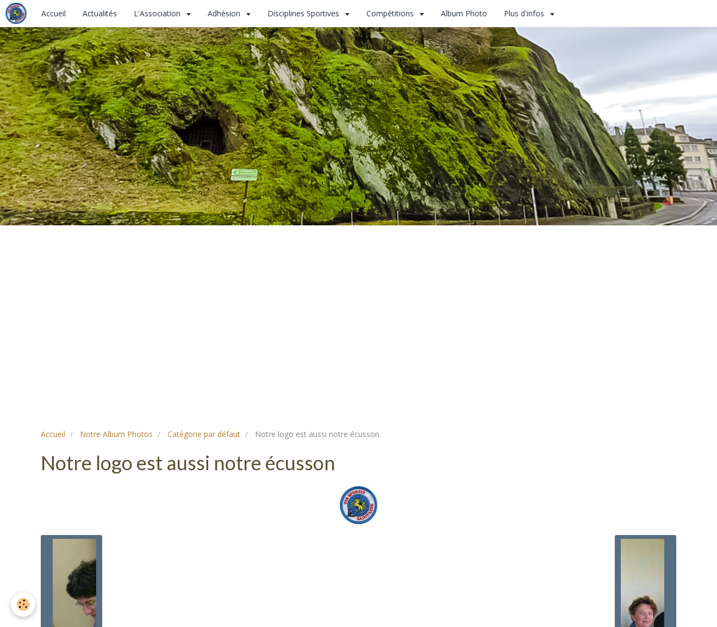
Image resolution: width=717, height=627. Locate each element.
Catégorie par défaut (203, 434)
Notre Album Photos (116, 434)
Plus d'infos (525, 13)
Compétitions (391, 13)
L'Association (158, 13)
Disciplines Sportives (304, 13)
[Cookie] (23, 604)
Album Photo (464, 13)
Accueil (53, 13)
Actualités (100, 13)
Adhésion (225, 13)
